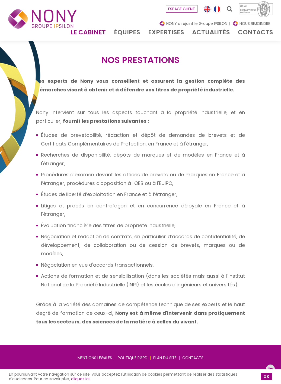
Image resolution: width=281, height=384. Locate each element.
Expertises (166, 32)
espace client (181, 9)
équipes (127, 32)
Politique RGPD (133, 358)
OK (266, 376)
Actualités (211, 32)
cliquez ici (80, 379)
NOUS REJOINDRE (255, 23)
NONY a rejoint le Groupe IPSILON (196, 23)
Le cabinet (88, 32)
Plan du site (165, 358)
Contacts (255, 32)
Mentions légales (95, 358)
